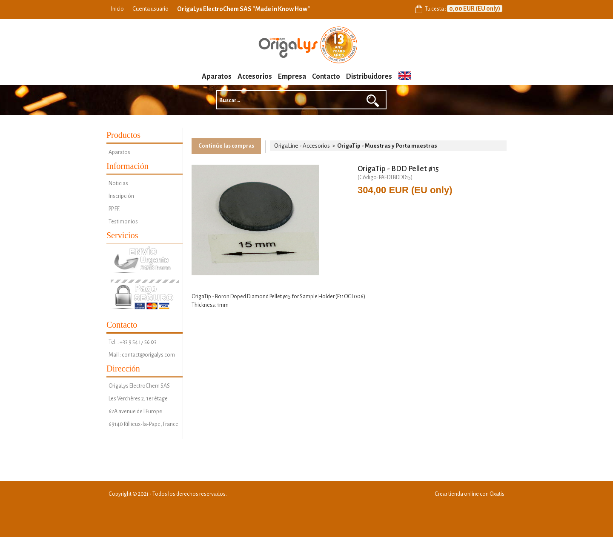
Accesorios (255, 76)
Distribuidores (369, 76)
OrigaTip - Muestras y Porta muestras (387, 146)
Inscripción (121, 196)
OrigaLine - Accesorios (302, 146)
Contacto (326, 76)
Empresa (292, 76)
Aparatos (217, 76)
